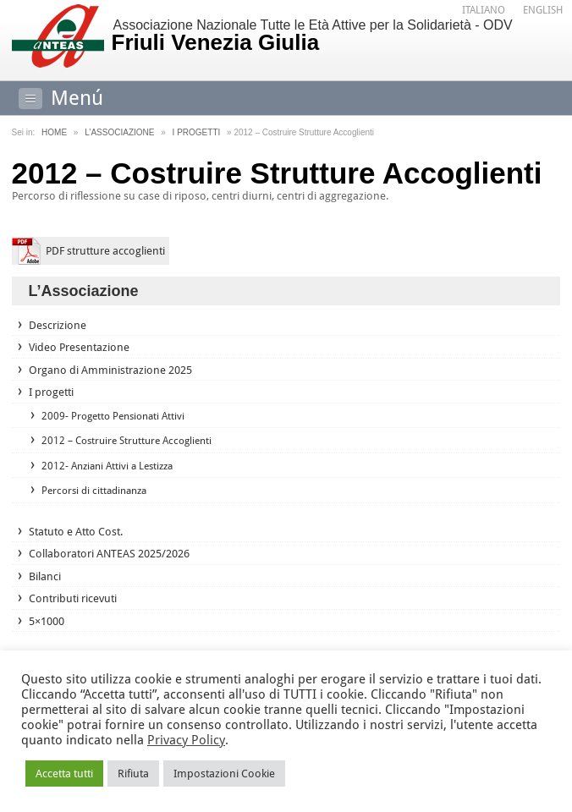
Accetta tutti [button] (64, 773)
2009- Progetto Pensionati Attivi (112, 416)
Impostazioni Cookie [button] (224, 773)
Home (54, 132)
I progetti (197, 132)
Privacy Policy (186, 740)
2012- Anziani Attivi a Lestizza (107, 466)
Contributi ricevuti (73, 598)
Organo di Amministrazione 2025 (110, 370)
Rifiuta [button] (133, 773)
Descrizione (57, 325)
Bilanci (45, 576)
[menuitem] (484, 10)
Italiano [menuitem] (483, 10)
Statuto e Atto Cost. (76, 531)
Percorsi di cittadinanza (93, 491)
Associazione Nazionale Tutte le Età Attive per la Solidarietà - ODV (334, 36)
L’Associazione (119, 132)
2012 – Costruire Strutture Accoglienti (126, 441)
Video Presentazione (79, 347)
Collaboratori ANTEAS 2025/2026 (109, 553)
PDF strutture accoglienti (105, 250)
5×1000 (46, 621)
